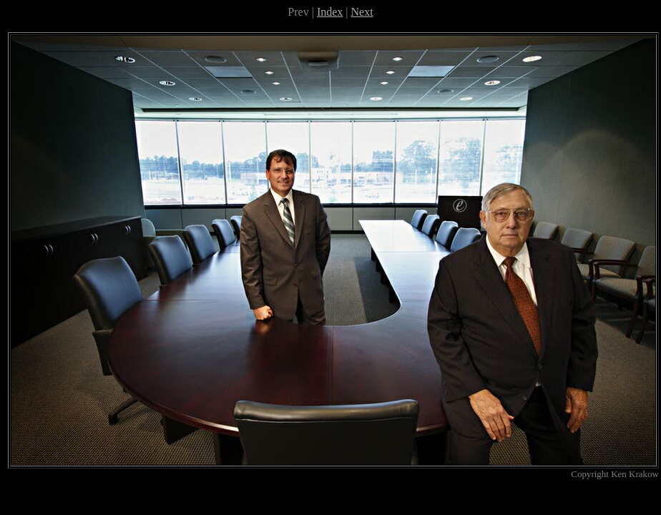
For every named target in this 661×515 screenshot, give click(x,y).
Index (330, 12)
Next (362, 12)
